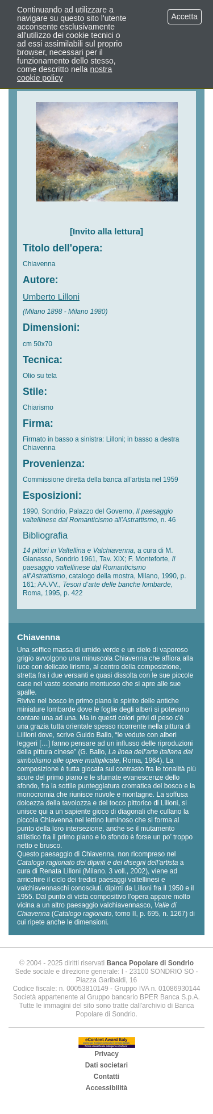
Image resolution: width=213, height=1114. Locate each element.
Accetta (184, 16)
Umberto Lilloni (51, 296)
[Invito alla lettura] (106, 231)
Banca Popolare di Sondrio (150, 963)
